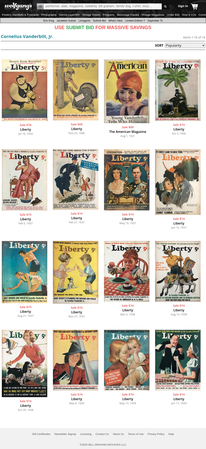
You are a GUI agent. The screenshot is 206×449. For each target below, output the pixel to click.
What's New (115, 20)
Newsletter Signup (65, 434)
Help (171, 434)
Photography (49, 14)
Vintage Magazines (153, 14)
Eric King (48, 20)
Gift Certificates (41, 434)
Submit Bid (99, 20)
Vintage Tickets (91, 14)
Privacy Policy (156, 434)
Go (165, 6)
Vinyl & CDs (189, 14)
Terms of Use (136, 434)
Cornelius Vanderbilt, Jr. (27, 36)
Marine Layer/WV (69, 14)
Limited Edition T (135, 20)
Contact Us (102, 434)
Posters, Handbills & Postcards (20, 14)
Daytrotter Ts (155, 20)
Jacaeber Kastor (66, 20)
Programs (109, 14)
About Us (118, 434)
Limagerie (85, 20)
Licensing (86, 434)
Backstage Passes (128, 14)
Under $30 (173, 14)
